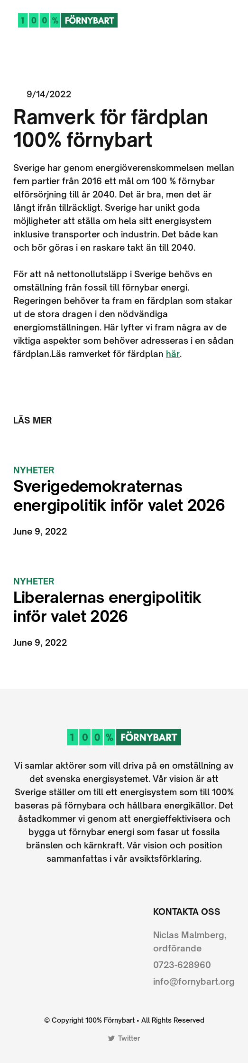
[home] (65, 19)
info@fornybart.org (194, 981)
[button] (230, 19)
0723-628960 (182, 965)
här (173, 353)
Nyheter (33, 470)
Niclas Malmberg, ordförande (190, 941)
